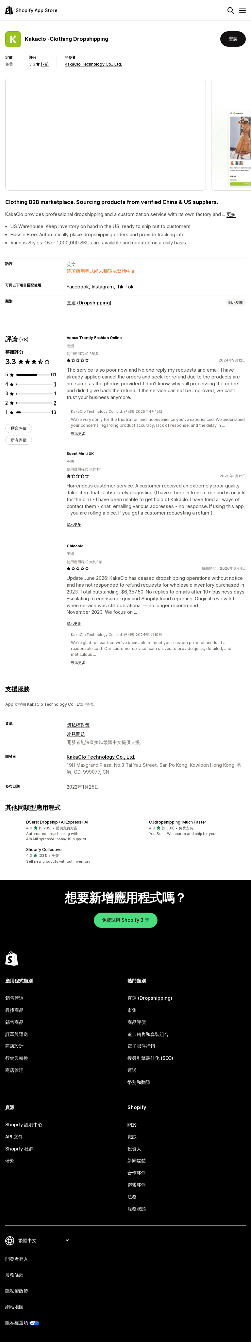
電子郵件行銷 (141, 1046)
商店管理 (14, 1070)
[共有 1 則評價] (55, 384)
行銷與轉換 (16, 1058)
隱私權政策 (78, 725)
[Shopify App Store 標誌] (31, 10)
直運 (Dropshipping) (89, 302)
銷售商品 (14, 1022)
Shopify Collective (43, 849)
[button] (64, 831)
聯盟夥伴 (136, 1184)
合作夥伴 (136, 1172)
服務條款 (14, 1275)
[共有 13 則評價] (53, 412)
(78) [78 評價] (45, 64)
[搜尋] (230, 10)
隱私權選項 (16, 1322)
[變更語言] (43, 1240)
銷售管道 (14, 998)
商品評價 (136, 1022)
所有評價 (18, 440)
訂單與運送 (16, 1034)
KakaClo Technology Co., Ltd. (93, 64)
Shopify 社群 (19, 1148)
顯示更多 (78, 433)
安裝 (233, 38)
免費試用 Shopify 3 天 (125, 920)
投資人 (134, 1148)
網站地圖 (14, 1306)
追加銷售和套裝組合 (148, 1034)
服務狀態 (136, 1208)
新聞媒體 (136, 1160)
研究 (9, 1160)
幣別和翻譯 (138, 1082)
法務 (132, 1196)
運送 (132, 1070)
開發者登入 (16, 1259)
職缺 (132, 1136)
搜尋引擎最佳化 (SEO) (150, 1058)
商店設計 (14, 1046)
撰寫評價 (18, 428)
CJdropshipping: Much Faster (177, 822)
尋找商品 (14, 1010)
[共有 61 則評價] (53, 374)
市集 (132, 1010)
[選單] (242, 10)
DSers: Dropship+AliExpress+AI (57, 822)
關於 (132, 1124)
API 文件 (14, 1136)
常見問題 (76, 734)
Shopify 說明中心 (23, 1124)
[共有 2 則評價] (55, 403)
